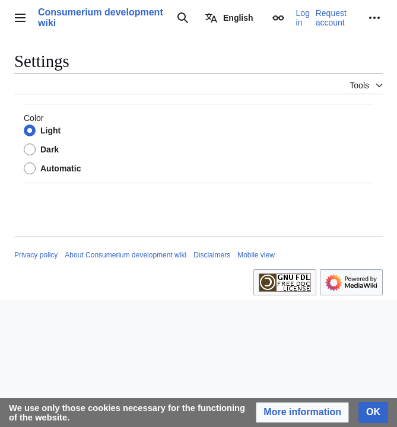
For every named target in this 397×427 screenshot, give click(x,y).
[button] (302, 412)
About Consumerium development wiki (125, 255)
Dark (49, 149)
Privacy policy (36, 255)
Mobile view (256, 255)
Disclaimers (211, 255)
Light (50, 130)
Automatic (60, 168)
